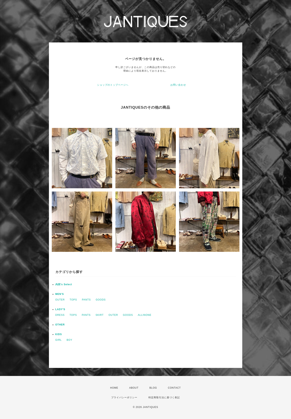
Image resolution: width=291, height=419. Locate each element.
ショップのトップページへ (112, 84)
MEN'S (59, 294)
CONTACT (174, 387)
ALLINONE (144, 315)
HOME (114, 387)
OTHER (60, 324)
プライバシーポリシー (124, 397)
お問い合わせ (178, 84)
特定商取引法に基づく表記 (164, 397)
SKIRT (99, 315)
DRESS (60, 315)
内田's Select (63, 284)
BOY (69, 340)
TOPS (73, 299)
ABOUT (133, 387)
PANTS (86, 299)
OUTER (60, 299)
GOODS (101, 299)
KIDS (58, 334)
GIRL (58, 340)
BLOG (153, 387)
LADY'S (60, 309)
